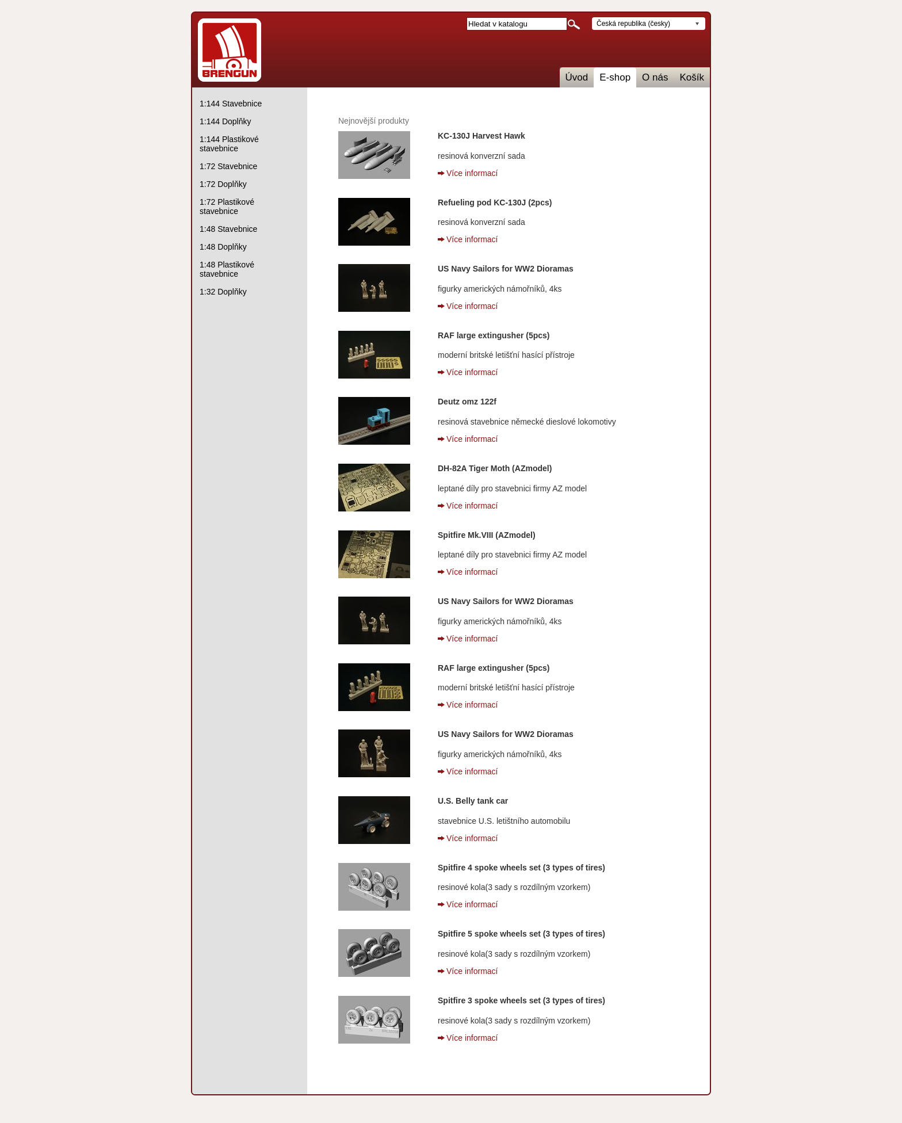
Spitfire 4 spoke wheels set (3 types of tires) (521, 867)
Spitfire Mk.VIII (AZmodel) (487, 535)
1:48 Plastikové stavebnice (227, 269)
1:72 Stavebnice (228, 166)
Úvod (576, 77)
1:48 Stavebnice (228, 229)
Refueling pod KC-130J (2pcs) (495, 202)
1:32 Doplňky (223, 291)
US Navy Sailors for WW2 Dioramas (506, 268)
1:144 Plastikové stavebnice (229, 144)
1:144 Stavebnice (231, 103)
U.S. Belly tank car (473, 800)
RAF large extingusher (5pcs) (494, 335)
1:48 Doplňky (223, 246)
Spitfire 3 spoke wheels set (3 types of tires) (521, 1000)
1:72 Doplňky (223, 184)
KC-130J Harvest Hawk (481, 135)
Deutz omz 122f (467, 401)
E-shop (614, 77)
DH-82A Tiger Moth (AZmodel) (495, 468)
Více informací (472, 173)
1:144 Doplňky (225, 121)
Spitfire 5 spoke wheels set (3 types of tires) (521, 933)
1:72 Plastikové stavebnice (227, 206)
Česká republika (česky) (633, 24)
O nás (655, 77)
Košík (691, 77)
